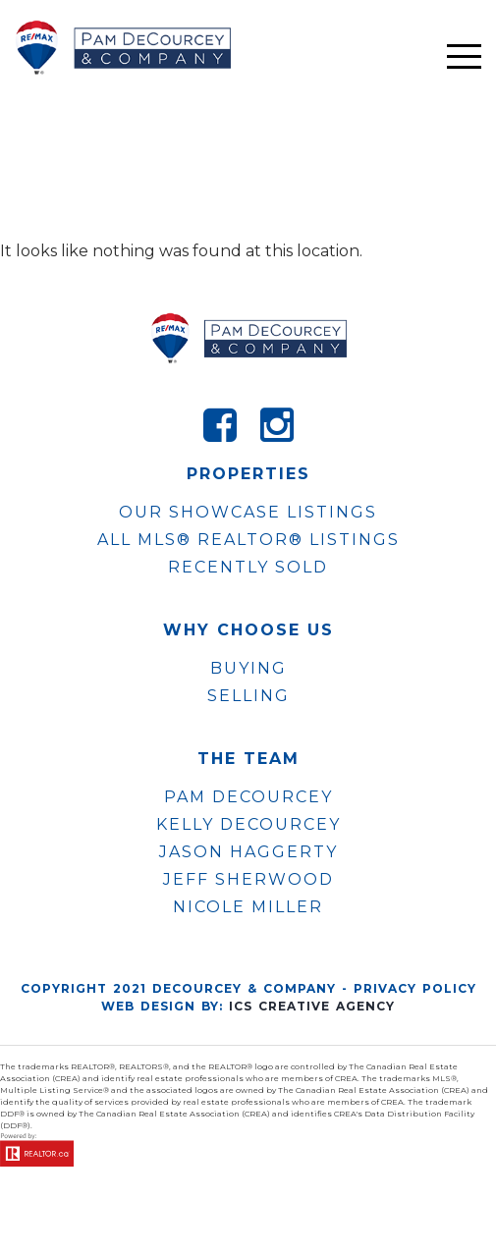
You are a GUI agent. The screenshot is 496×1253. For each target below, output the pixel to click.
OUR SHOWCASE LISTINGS (248, 512)
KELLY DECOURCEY (248, 825)
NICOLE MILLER (248, 907)
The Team (248, 759)
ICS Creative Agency (312, 1006)
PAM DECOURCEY (248, 797)
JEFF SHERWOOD (248, 880)
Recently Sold (248, 567)
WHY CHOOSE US (248, 630)
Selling (248, 695)
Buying (248, 668)
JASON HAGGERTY (248, 852)
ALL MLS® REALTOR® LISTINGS (248, 539)
